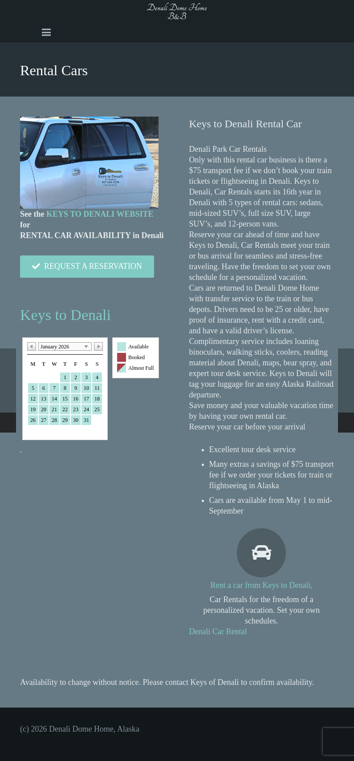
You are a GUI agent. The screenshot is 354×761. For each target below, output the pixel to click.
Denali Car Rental (218, 631)
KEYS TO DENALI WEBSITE (100, 214)
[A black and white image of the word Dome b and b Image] (177, 11)
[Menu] (46, 32)
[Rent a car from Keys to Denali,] (261, 552)
